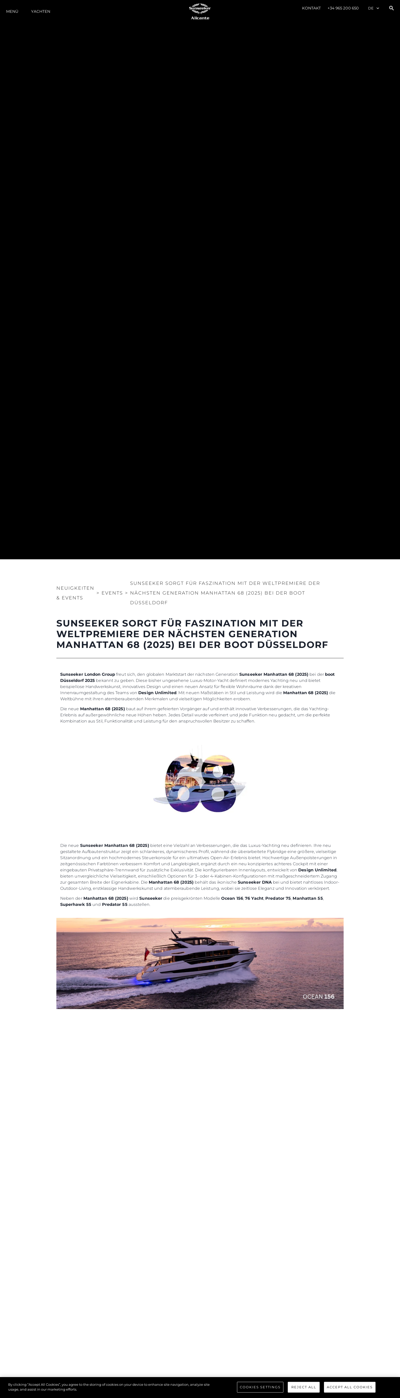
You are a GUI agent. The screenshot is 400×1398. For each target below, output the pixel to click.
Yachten (40, 11)
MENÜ (12, 11)
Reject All (303, 1387)
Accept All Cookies (350, 1387)
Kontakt (311, 8)
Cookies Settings (260, 1387)
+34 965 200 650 (343, 8)
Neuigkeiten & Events (75, 593)
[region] (200, 1387)
